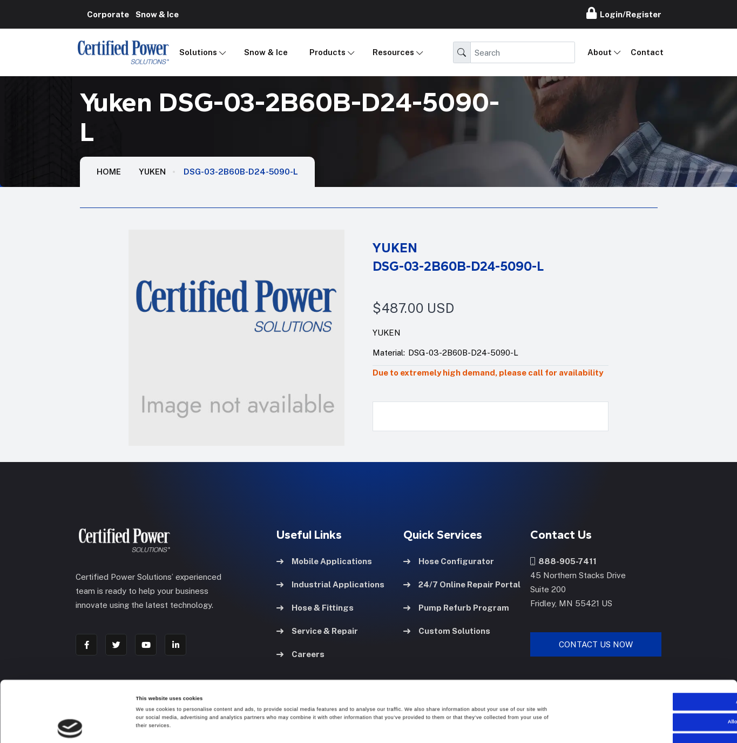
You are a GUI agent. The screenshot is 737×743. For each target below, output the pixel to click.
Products (327, 52)
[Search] (523, 52)
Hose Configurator (448, 561)
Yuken (152, 171)
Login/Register (623, 13)
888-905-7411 (563, 561)
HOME (109, 171)
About (599, 52)
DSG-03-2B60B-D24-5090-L (241, 171)
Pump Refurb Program (456, 607)
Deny (647, 688)
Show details (448, 725)
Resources (393, 52)
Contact (647, 52)
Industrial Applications (330, 584)
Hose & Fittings (315, 607)
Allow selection (646, 668)
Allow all (647, 647)
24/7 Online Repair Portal (461, 584)
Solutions (198, 52)
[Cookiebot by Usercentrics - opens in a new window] (70, 725)
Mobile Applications (324, 561)
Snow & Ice (266, 52)
